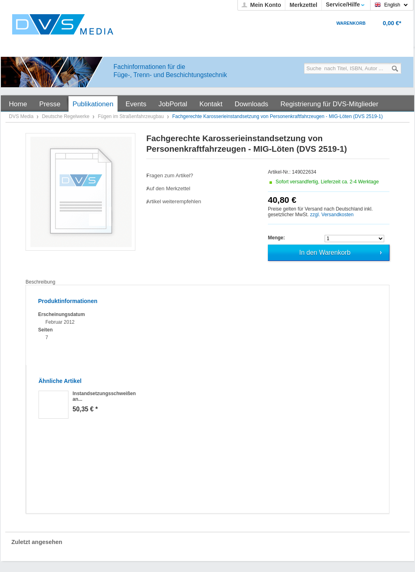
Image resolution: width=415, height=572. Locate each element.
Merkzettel (303, 5)
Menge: (276, 238)
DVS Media (22, 116)
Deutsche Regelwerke (66, 116)
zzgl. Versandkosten (331, 214)
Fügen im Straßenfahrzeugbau (131, 116)
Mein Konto (265, 5)
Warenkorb (351, 23)
